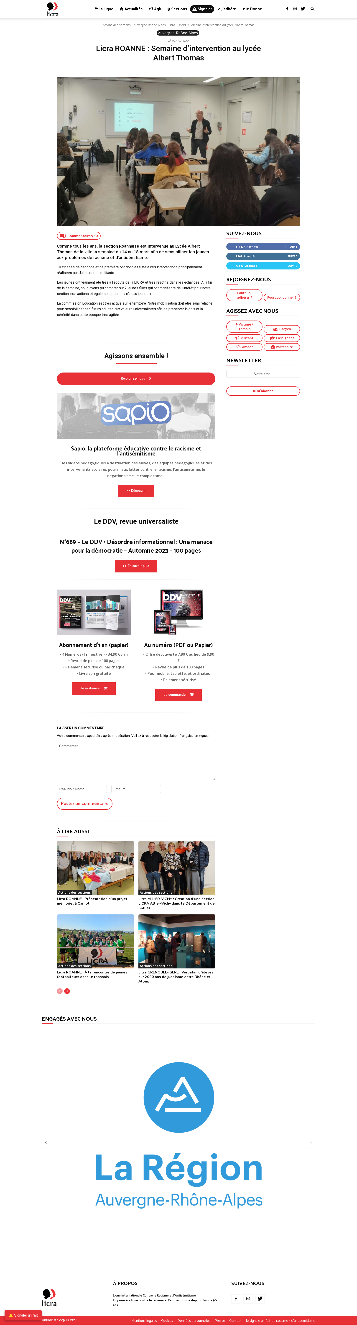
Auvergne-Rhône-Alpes (150, 25)
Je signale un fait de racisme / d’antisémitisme (280, 1321)
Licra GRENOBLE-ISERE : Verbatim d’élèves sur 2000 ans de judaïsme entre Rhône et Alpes (176, 977)
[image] (136, 416)
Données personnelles (193, 1321)
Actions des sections (116, 25)
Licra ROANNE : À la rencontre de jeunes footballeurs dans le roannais (92, 974)
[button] (312, 9)
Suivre (292, 256)
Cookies (167, 1321)
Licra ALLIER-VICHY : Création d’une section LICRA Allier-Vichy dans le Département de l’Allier (176, 903)
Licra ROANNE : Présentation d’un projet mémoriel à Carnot (92, 901)
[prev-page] (60, 991)
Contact (235, 1321)
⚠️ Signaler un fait (23, 1315)
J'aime (293, 246)
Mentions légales (144, 1321)
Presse (220, 1321)
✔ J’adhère (226, 9)
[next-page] (67, 991)
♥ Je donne (252, 9)
